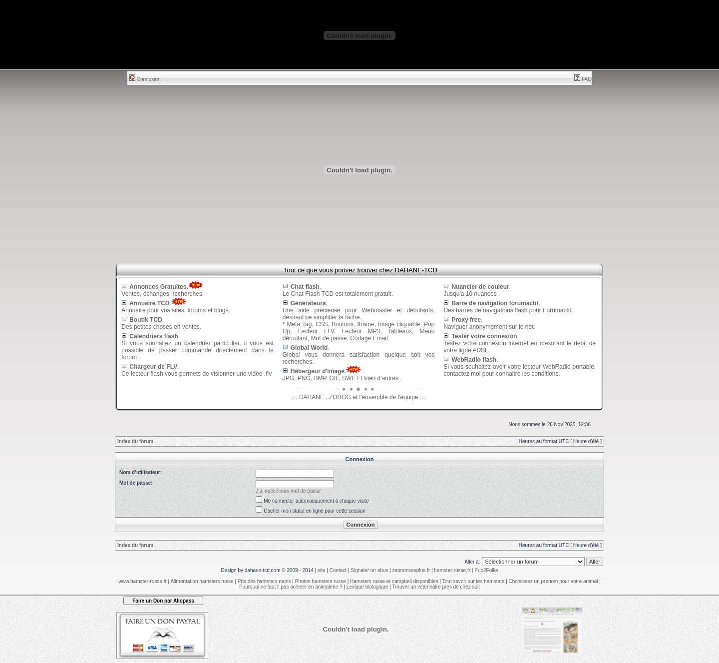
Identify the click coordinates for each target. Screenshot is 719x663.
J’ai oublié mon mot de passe (288, 491)
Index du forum (135, 441)
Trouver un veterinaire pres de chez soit (436, 587)
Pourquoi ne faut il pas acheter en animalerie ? (291, 587)
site (322, 570)
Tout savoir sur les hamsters (473, 581)
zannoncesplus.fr (411, 570)
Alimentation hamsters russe (201, 581)
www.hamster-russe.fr (142, 581)
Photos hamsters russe (320, 581)
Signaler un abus (369, 570)
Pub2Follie (486, 570)
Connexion (145, 79)
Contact (338, 570)
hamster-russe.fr (452, 570)
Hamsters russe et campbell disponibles (394, 581)
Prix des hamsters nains (264, 581)
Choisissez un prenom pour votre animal (553, 581)
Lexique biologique (367, 587)
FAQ (583, 79)
